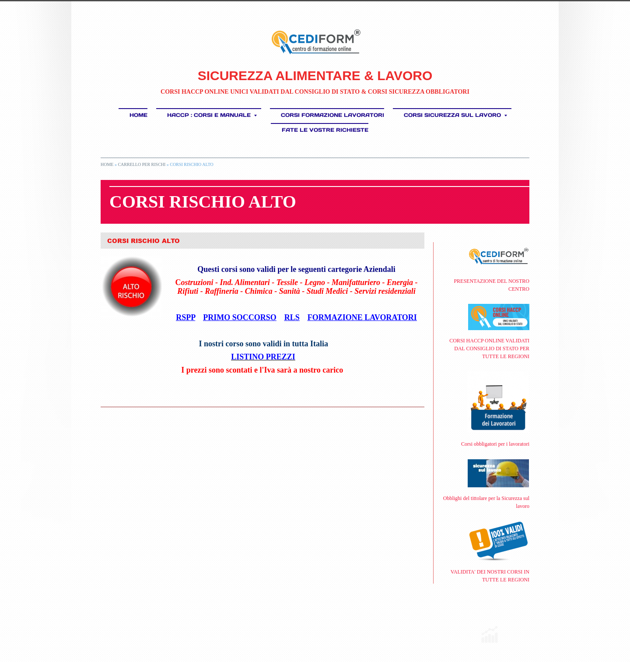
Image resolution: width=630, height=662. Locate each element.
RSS (104, 629)
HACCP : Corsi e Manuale (212, 115)
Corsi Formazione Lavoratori (332, 115)
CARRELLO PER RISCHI (141, 164)
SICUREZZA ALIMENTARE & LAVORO (315, 75)
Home (138, 115)
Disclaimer (227, 629)
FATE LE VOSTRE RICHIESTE (325, 130)
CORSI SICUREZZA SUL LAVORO (455, 115)
